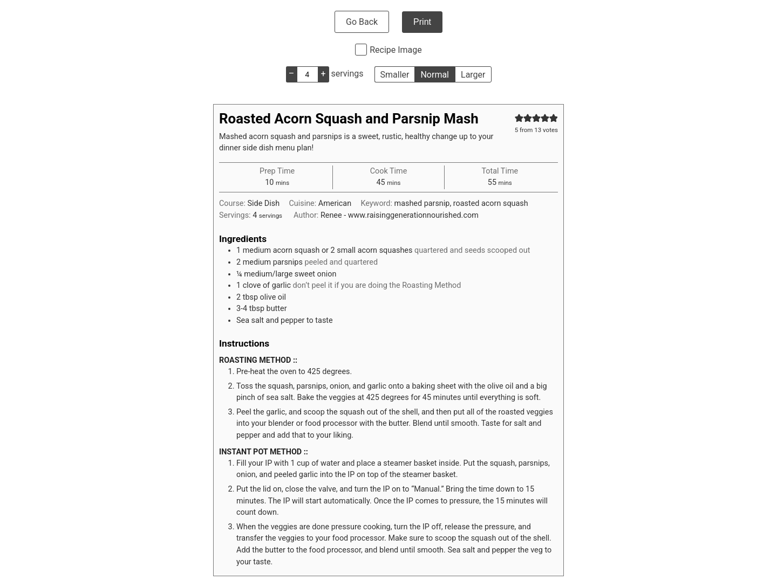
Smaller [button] (395, 75)
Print (422, 21)
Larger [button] (473, 75)
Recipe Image (396, 50)
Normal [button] (434, 75)
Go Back (362, 22)
